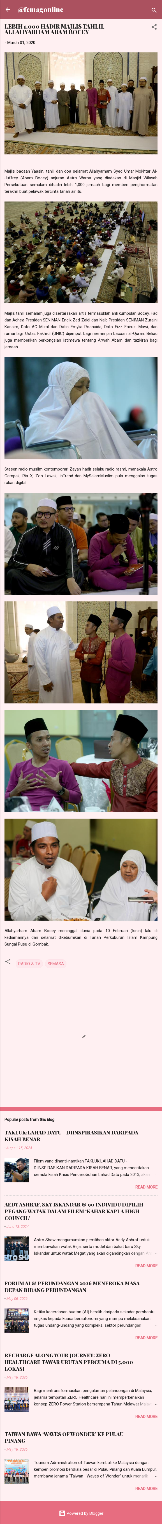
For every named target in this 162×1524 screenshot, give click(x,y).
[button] (154, 28)
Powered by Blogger (81, 1513)
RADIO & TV (29, 963)
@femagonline (40, 9)
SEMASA (56, 963)
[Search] (154, 11)
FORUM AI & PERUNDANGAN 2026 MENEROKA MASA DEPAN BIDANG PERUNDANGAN (72, 1286)
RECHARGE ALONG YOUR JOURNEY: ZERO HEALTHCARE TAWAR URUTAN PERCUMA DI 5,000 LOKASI (68, 1362)
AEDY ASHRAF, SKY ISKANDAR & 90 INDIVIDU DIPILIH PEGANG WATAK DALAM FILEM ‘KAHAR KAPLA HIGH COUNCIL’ (73, 1211)
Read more (146, 1187)
